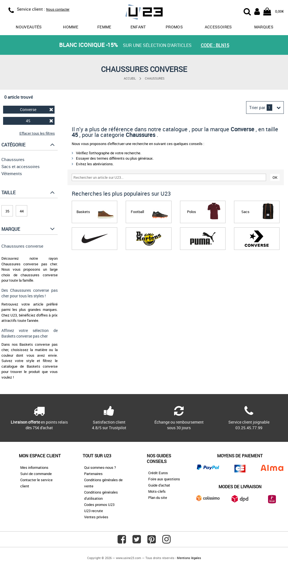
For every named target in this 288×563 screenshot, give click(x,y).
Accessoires (218, 27)
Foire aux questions (164, 478)
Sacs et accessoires (20, 166)
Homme (70, 27)
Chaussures (155, 78)
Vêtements (11, 173)
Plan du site (157, 497)
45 (39, 120)
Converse (36, 109)
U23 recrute (93, 510)
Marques (263, 27)
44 (22, 211)
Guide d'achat (159, 485)
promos (174, 27)
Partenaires (93, 473)
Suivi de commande (36, 473)
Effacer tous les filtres (37, 133)
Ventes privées (96, 516)
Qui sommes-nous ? (100, 467)
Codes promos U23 (99, 504)
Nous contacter (57, 9)
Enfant (138, 27)
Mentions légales (189, 558)
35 (7, 211)
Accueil (130, 78)
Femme (104, 27)
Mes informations (34, 467)
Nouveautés (29, 27)
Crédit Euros (158, 472)
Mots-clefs (157, 491)
